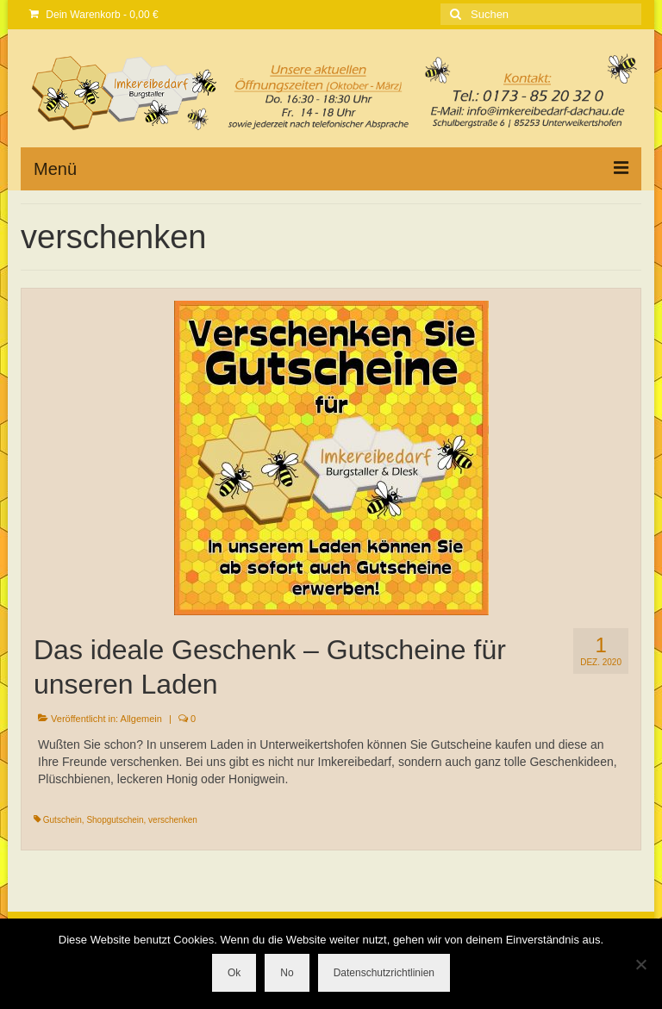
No (286, 973)
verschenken (172, 820)
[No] (640, 964)
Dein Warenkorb (94, 15)
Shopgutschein (114, 820)
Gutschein (62, 820)
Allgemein (141, 718)
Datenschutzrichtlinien (384, 973)
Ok (234, 973)
